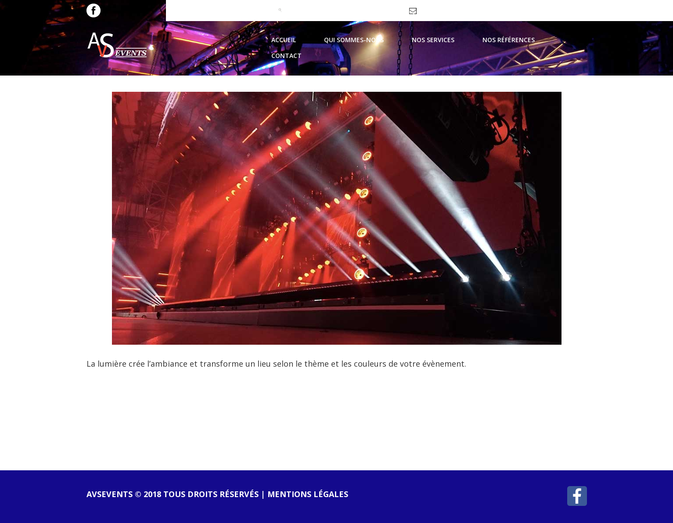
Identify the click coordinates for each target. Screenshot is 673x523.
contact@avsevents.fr (448, 14)
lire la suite (126, 408)
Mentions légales (307, 494)
